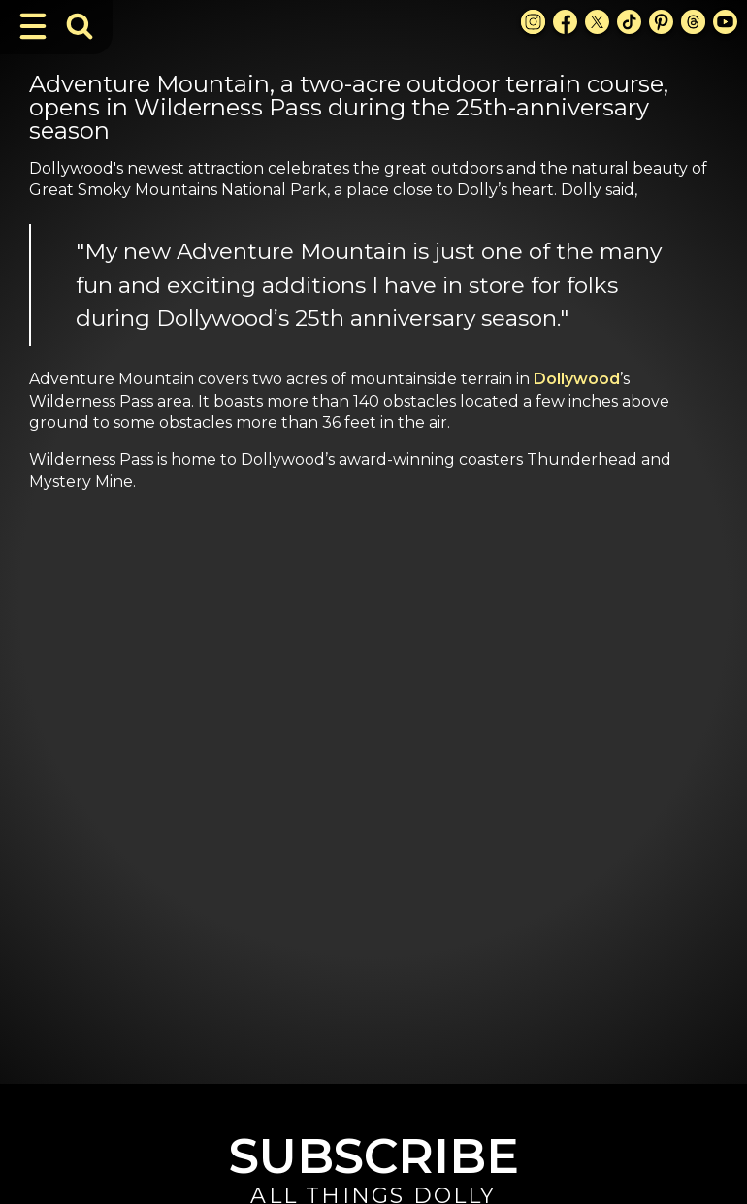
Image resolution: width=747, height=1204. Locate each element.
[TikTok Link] (629, 22)
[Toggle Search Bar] (79, 26)
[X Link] (597, 22)
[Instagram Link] (533, 22)
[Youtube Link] (725, 22)
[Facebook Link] (565, 22)
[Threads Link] (693, 22)
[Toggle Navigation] (33, 26)
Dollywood (577, 379)
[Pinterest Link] (661, 22)
